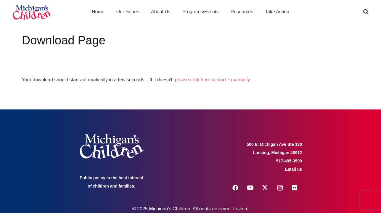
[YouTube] (250, 187)
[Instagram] (279, 187)
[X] (265, 187)
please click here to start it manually (212, 79)
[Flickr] (294, 187)
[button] (366, 11)
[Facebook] (235, 187)
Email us (293, 169)
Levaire (241, 208)
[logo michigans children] (32, 12)
